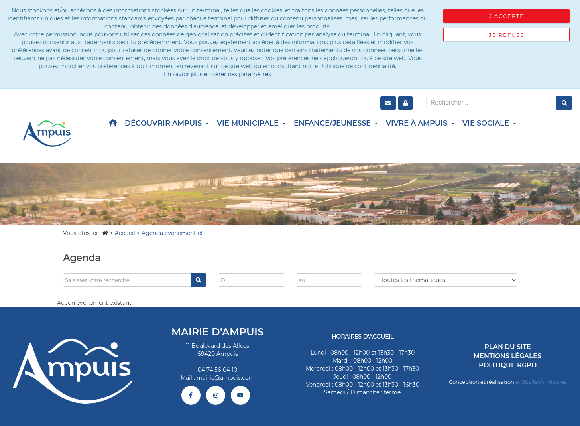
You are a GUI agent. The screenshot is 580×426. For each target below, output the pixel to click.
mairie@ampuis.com (226, 377)
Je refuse (507, 35)
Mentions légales (507, 356)
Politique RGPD (508, 365)
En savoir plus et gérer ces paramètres (217, 74)
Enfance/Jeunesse (336, 123)
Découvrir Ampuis (167, 123)
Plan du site (507, 347)
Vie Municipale (251, 123)
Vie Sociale (489, 123)
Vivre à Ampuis (420, 123)
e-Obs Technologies (540, 382)
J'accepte (506, 16)
